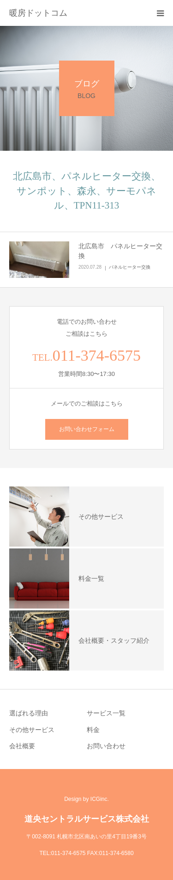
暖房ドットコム (38, 13)
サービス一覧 (106, 713)
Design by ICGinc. (86, 799)
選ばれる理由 (28, 713)
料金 (93, 729)
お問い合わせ (106, 746)
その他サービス (31, 729)
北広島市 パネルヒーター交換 (120, 250)
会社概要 (22, 746)
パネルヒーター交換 (129, 267)
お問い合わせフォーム (86, 429)
